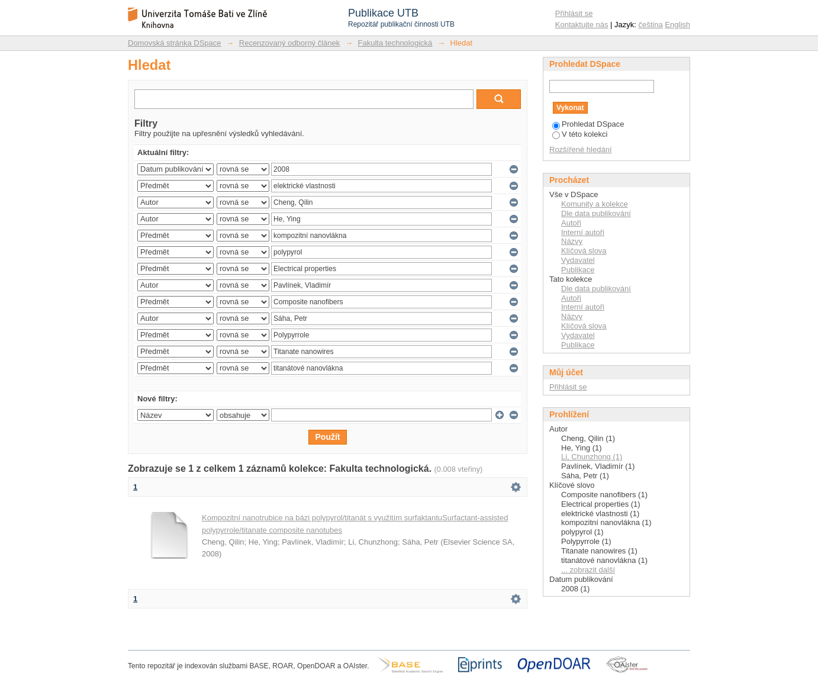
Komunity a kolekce (594, 203)
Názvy (571, 241)
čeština (651, 24)
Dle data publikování (596, 213)
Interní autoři (582, 232)
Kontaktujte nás (581, 24)
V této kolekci (579, 134)
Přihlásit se (574, 13)
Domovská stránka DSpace (174, 42)
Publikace (577, 269)
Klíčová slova (584, 250)
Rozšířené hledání (580, 149)
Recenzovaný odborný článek (289, 42)
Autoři (571, 222)
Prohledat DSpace (588, 124)
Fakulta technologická (395, 42)
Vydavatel (578, 260)
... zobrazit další (588, 569)
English (677, 24)
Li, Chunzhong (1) (591, 456)
